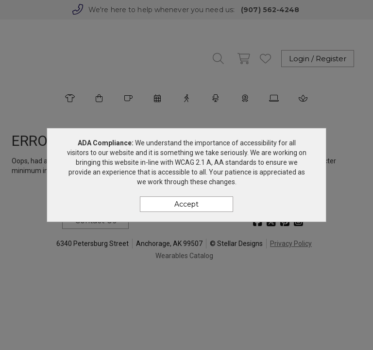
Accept (186, 204)
